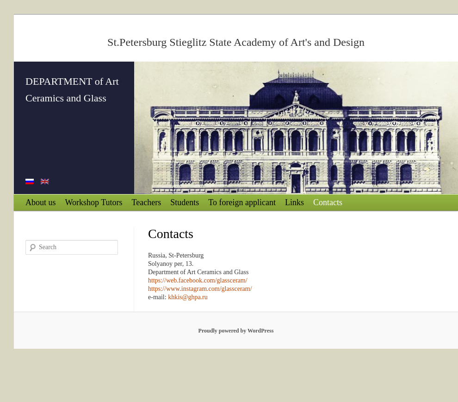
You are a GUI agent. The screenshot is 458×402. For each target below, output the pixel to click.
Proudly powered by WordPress (236, 330)
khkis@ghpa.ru (188, 297)
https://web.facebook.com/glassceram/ (198, 280)
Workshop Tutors (94, 202)
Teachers (146, 202)
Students (184, 202)
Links (294, 202)
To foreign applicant (242, 202)
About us (40, 202)
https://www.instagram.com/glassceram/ (200, 288)
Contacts (327, 202)
